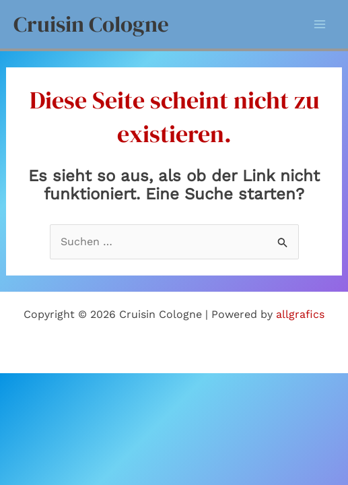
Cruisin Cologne (91, 24)
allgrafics (300, 314)
